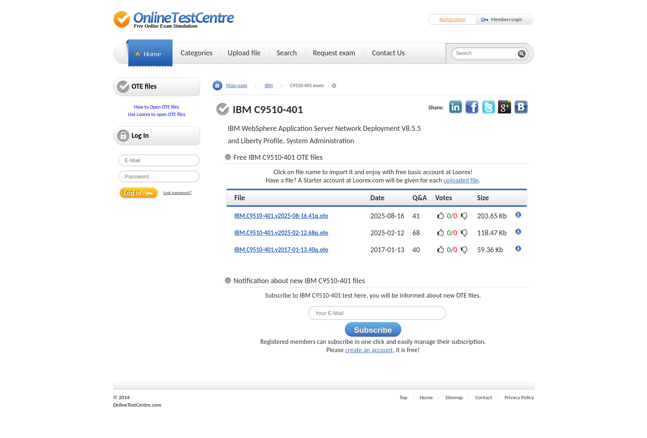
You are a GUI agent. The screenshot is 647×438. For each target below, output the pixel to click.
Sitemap (454, 397)
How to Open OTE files (156, 107)
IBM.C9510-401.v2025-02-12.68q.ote (281, 233)
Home (426, 397)
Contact (483, 397)
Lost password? (177, 192)
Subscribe (373, 330)
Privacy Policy (519, 397)
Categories (197, 52)
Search (287, 52)
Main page (236, 85)
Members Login (506, 19)
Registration (452, 19)
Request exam (334, 52)
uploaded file (461, 180)
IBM (268, 85)
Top (403, 397)
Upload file (244, 52)
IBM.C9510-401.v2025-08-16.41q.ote (281, 216)
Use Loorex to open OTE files (156, 114)
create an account (369, 350)
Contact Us (388, 52)
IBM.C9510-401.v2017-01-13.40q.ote (281, 249)
